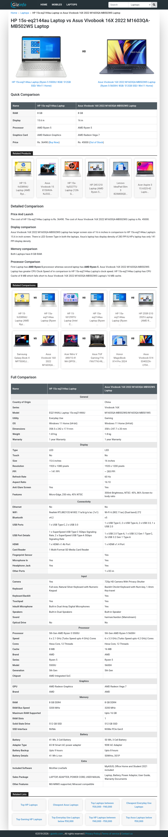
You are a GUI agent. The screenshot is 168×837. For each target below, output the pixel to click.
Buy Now (54, 142)
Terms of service (111, 833)
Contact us (127, 833)
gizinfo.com (56, 833)
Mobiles (57, 4)
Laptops (72, 4)
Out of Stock (96, 142)
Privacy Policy (92, 833)
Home (44, 4)
